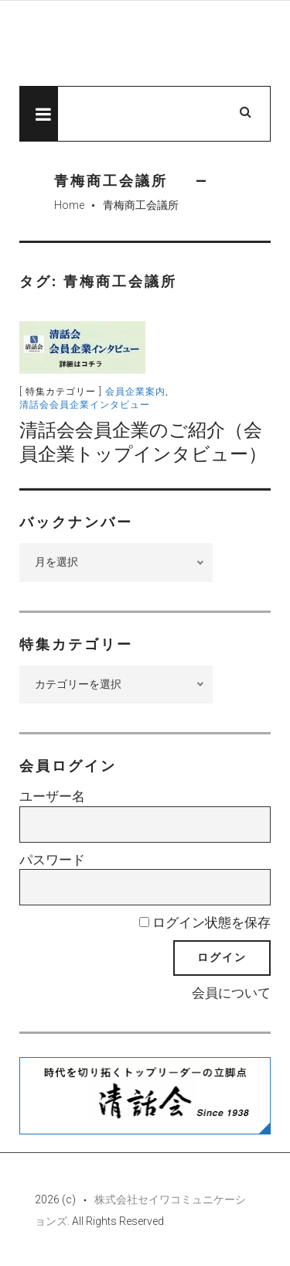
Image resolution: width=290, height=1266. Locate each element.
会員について (231, 993)
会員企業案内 (135, 391)
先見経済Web (145, 44)
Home (69, 205)
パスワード (52, 859)
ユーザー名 (52, 796)
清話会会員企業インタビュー (84, 404)
